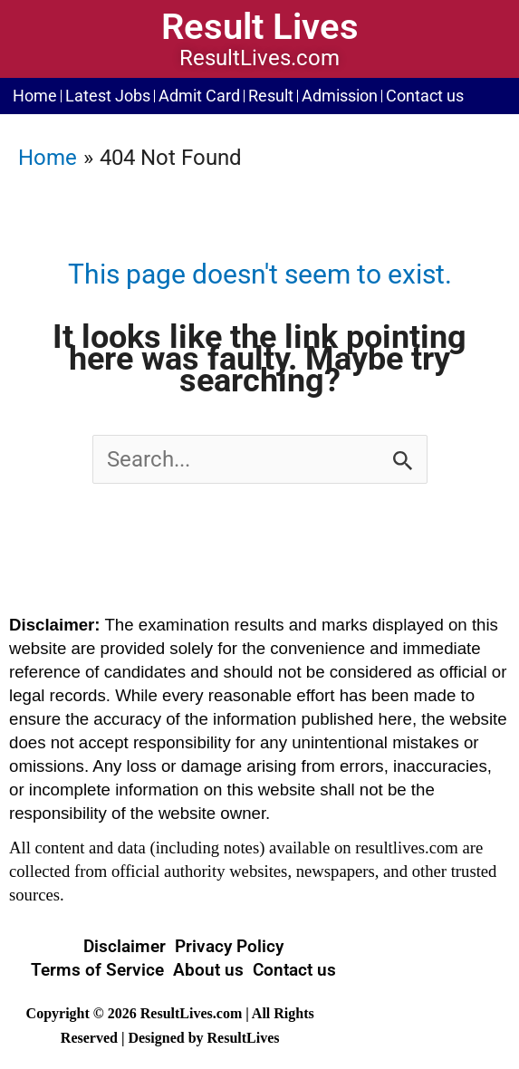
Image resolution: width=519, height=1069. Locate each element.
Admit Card (199, 96)
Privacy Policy (229, 946)
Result (270, 96)
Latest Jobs (107, 96)
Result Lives (260, 26)
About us (208, 969)
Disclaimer (124, 946)
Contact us (425, 96)
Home (35, 96)
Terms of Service (97, 969)
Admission (340, 96)
